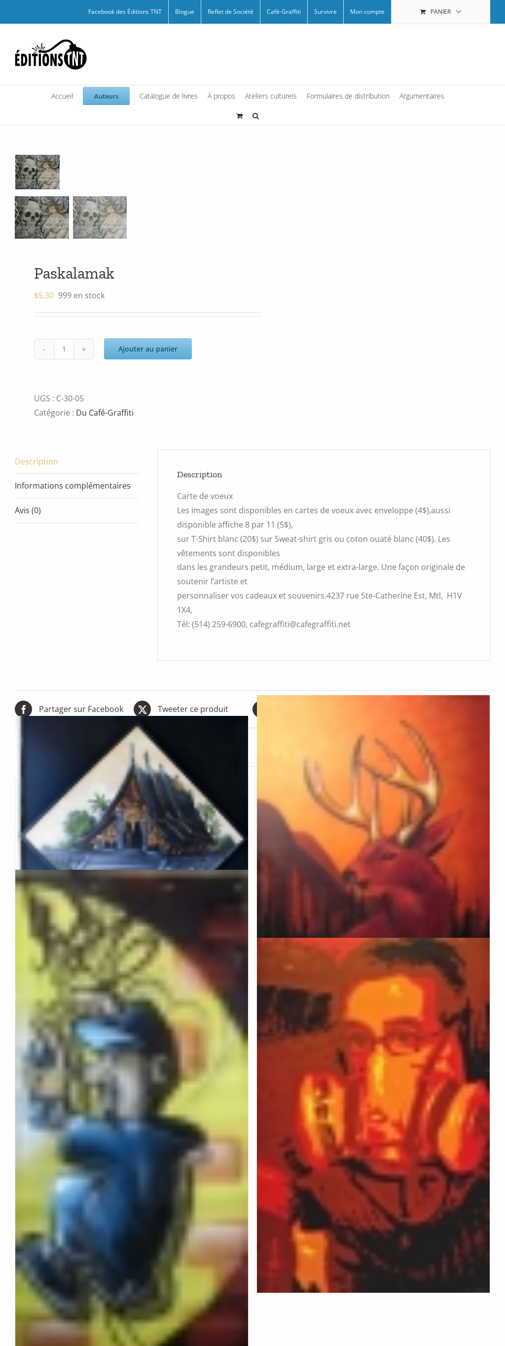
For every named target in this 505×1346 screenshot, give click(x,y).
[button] (255, 115)
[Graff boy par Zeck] (131, 1178)
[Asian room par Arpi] (131, 837)
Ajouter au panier (148, 349)
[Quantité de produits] (64, 349)
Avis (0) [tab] (28, 510)
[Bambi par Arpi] (373, 856)
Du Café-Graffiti (105, 412)
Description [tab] (36, 461)
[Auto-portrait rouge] (373, 1115)
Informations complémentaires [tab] (73, 485)
